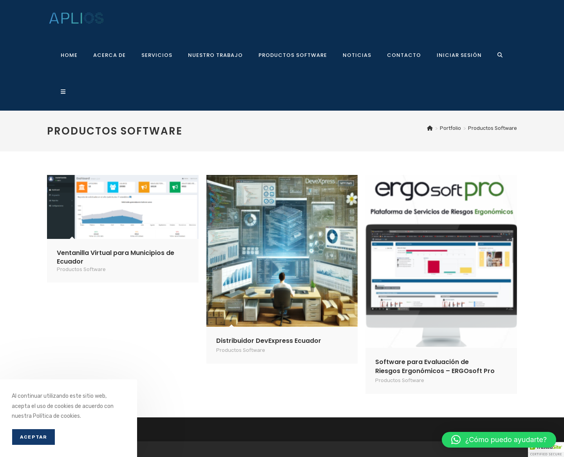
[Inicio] (430, 128)
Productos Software (492, 128)
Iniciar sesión (459, 55)
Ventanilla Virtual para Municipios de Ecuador (115, 257)
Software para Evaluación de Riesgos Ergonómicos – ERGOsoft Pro (435, 366)
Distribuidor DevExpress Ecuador (268, 340)
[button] (499, 440)
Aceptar (33, 437)
